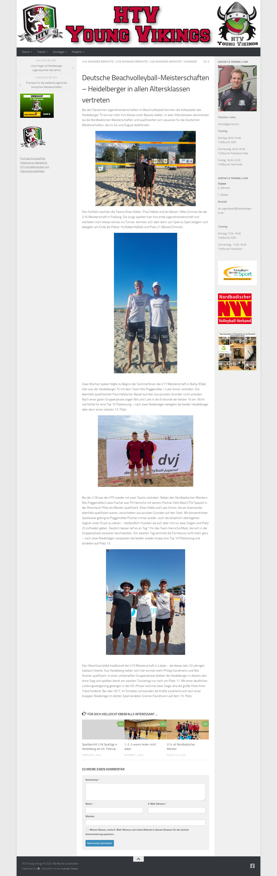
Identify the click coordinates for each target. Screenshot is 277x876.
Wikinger (190, 61)
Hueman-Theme (69, 868)
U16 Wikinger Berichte (97, 61)
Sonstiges (58, 52)
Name (89, 803)
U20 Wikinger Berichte (166, 61)
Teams (26, 52)
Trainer (41, 52)
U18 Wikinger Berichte (132, 61)
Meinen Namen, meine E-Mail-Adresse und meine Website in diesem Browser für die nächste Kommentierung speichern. (137, 832)
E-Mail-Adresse (157, 803)
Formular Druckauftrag (32, 158)
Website (90, 816)
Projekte (77, 52)
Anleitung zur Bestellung (33, 162)
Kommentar (93, 779)
